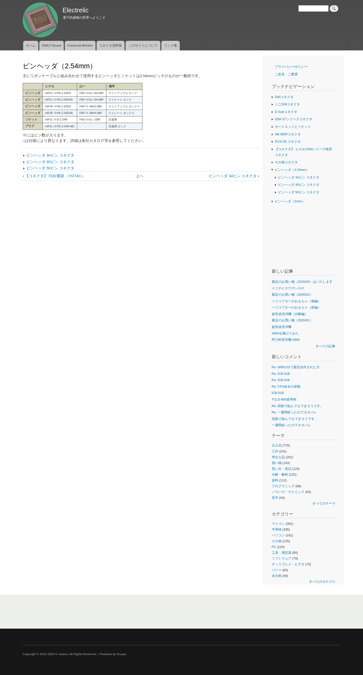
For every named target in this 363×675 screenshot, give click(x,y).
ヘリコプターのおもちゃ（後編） (296, 301)
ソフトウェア (281, 558)
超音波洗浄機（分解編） (290, 314)
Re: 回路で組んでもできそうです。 (297, 406)
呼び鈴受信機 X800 (286, 340)
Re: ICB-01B (281, 374)
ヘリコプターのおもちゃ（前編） (296, 307)
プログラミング (283, 486)
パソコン (278, 535)
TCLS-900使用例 (284, 399)
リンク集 (170, 45)
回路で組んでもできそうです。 (295, 419)
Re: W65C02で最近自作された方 (296, 367)
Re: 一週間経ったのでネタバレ (294, 412)
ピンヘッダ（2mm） (290, 201)
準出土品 (278, 457)
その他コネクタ (286, 162)
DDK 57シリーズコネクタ (293, 119)
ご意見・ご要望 (286, 74)
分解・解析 (280, 474)
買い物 (277, 463)
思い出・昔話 (281, 469)
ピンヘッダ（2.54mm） (292, 170)
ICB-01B (278, 393)
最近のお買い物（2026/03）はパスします (302, 282)
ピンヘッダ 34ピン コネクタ (50, 155)
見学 (275, 498)
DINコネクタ (284, 97)
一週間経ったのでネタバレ (291, 425)
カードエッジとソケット (293, 127)
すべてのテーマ (323, 503)
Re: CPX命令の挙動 (286, 386)
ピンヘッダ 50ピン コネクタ (50, 168)
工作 (275, 451)
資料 (275, 480)
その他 (277, 541)
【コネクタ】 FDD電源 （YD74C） (54, 176)
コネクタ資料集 (110, 45)
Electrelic (75, 10)
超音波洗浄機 (281, 327)
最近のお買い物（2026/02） (292, 294)
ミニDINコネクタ (287, 104)
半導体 (277, 529)
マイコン (278, 524)
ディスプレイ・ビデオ (288, 564)
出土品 (277, 445)
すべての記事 (325, 346)
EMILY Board (51, 45)
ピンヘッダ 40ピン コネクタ (50, 162)
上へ (139, 176)
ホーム (31, 45)
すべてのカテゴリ (322, 582)
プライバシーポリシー (291, 67)
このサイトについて (143, 45)
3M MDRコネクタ (287, 134)
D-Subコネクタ (286, 112)
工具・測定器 (281, 553)
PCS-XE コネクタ (288, 141)
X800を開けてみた (285, 333)
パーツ (277, 570)
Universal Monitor (80, 45)
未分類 (277, 576)
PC (274, 547)
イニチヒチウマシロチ (288, 288)
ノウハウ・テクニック (288, 492)
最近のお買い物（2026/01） (292, 320)
